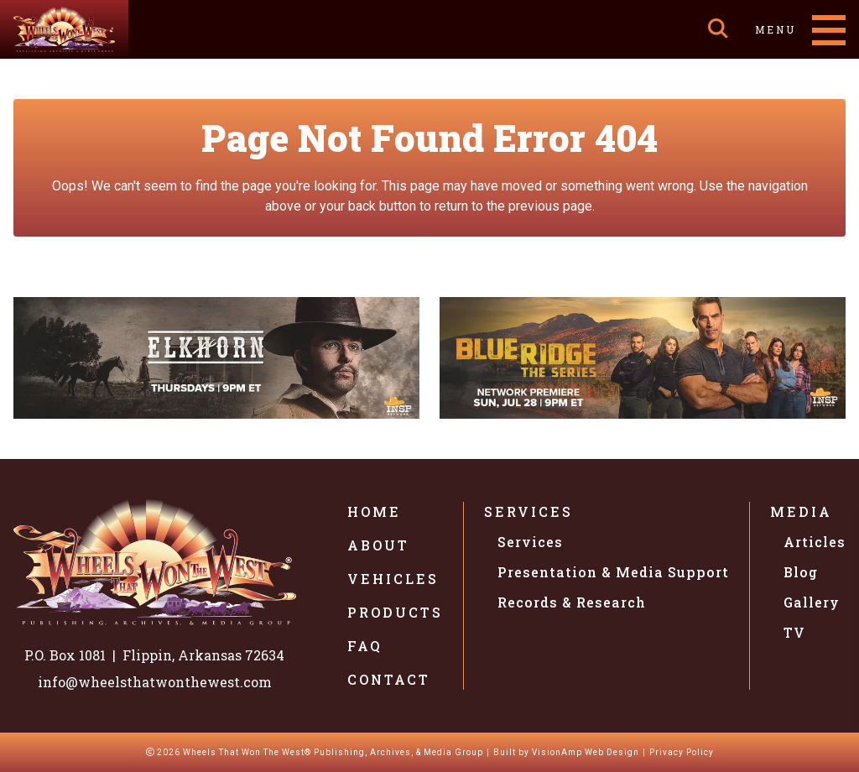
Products (395, 612)
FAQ (365, 646)
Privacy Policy (681, 752)
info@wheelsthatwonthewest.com (155, 682)
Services (528, 511)
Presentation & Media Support (613, 572)
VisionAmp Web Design (585, 752)
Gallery (812, 602)
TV (794, 632)
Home (374, 511)
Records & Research (571, 602)
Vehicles (393, 578)
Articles (815, 541)
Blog (801, 572)
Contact (388, 679)
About (378, 545)
